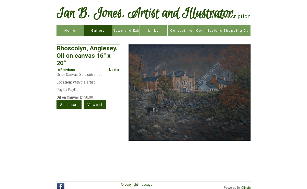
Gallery (98, 30)
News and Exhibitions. (126, 30)
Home (69, 30)
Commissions (209, 30)
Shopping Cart (237, 30)
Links (153, 30)
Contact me (181, 30)
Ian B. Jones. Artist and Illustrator (144, 13)
